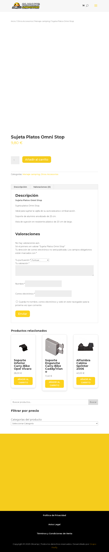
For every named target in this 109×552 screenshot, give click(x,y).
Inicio (13, 21)
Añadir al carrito (36, 159)
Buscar (93, 402)
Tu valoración (22, 263)
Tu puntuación (23, 260)
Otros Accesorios (25, 21)
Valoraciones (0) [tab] (42, 187)
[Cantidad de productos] (15, 160)
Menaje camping (42, 21)
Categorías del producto (26, 419)
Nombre (20, 284)
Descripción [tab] (20, 187)
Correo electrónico (25, 293)
